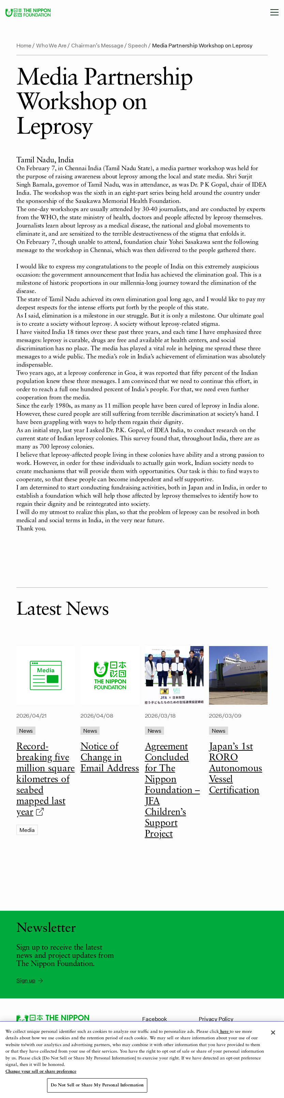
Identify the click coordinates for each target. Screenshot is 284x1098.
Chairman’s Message (97, 45)
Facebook (154, 1018)
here (224, 1031)
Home (23, 45)
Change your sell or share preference (40, 1071)
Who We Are (51, 45)
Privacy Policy (216, 1018)
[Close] (273, 1032)
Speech (137, 45)
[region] (142, 1060)
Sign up (30, 980)
